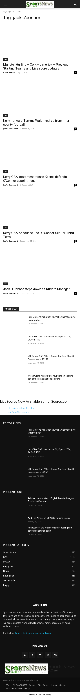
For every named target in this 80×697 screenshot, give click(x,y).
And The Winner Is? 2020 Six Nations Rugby (49, 518)
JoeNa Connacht (10, 129)
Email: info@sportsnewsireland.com (33, 633)
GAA (5, 59)
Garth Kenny (9, 72)
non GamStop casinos (18, 412)
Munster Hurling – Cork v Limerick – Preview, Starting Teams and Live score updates (35, 66)
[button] (5, 4)
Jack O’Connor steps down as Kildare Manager (36, 289)
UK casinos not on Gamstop (21, 408)
